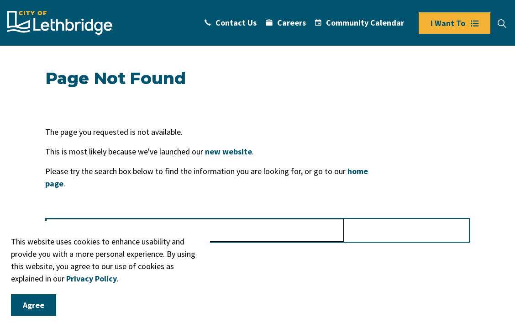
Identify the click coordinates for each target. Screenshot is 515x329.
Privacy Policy (91, 278)
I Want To (454, 23)
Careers (286, 22)
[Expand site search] (502, 23)
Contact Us (231, 22)
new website (228, 151)
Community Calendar (359, 22)
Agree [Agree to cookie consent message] (33, 305)
